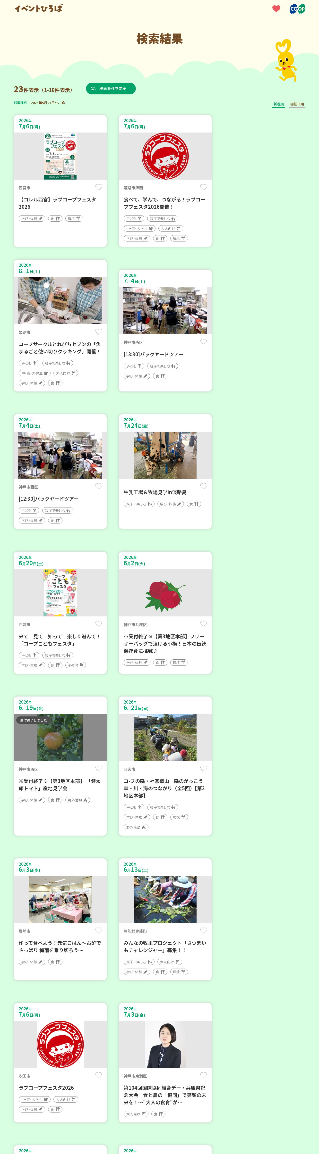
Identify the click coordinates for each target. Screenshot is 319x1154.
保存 (94, 187)
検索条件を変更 (114, 88)
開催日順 (297, 103)
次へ (171, 1007)
